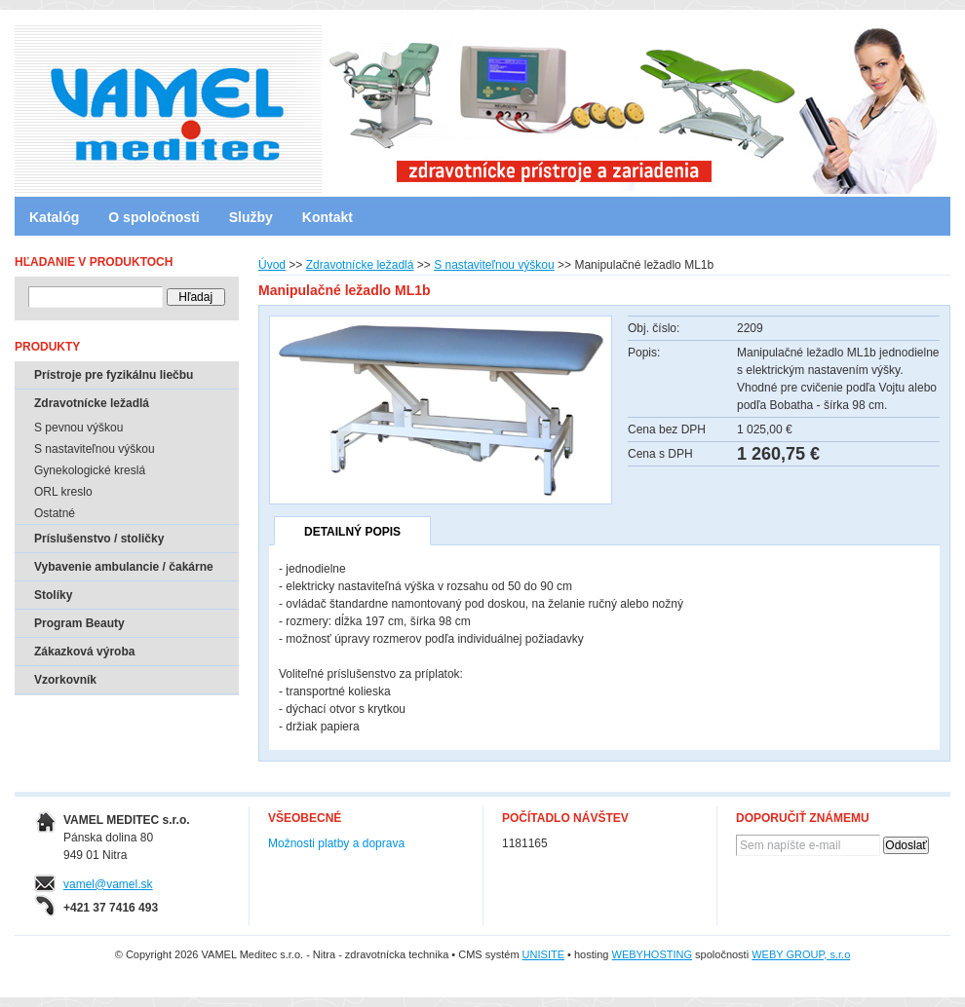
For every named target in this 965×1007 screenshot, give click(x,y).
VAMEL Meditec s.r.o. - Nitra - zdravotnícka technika (97, 102)
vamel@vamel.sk (108, 884)
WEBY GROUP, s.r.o (801, 954)
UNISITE (543, 954)
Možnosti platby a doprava (336, 843)
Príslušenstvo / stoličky (99, 538)
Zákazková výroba (84, 651)
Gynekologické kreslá (89, 470)
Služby (251, 217)
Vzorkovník (65, 680)
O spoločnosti (153, 217)
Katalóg (54, 217)
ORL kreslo (63, 492)
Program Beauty (79, 623)
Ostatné (54, 513)
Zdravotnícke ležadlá (360, 265)
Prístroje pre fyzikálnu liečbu (113, 375)
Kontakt (327, 217)
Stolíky (53, 595)
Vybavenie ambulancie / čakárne (123, 567)
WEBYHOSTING (652, 954)
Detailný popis (352, 532)
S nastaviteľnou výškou (494, 265)
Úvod (272, 265)
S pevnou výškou (78, 427)
